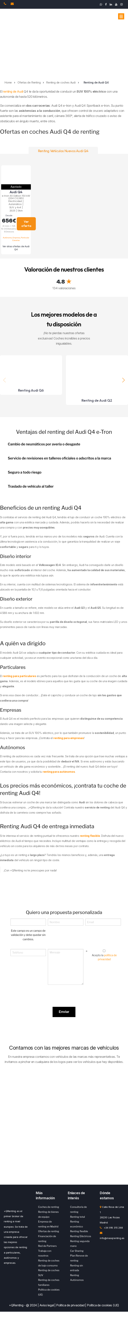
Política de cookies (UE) (103, 1305)
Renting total (77, 1216)
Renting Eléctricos (80, 1236)
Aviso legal (46, 1305)
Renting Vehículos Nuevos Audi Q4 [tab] (63, 151)
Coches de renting (48, 1206)
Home (8, 82)
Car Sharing (77, 1250)
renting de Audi (13, 91)
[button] (123, 380)
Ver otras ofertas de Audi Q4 (15, 248)
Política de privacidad (70, 1305)
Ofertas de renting (48, 1231)
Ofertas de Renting (29, 82)
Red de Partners (47, 1245)
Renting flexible (79, 1231)
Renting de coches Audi (61, 82)
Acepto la (104, 957)
